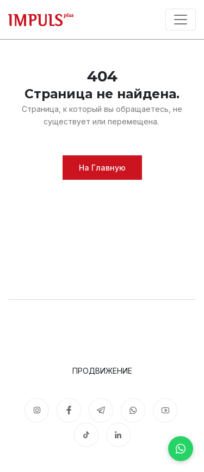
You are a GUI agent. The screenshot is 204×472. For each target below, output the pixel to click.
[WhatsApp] (180, 448)
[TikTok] (86, 435)
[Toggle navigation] (180, 19)
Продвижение (102, 370)
